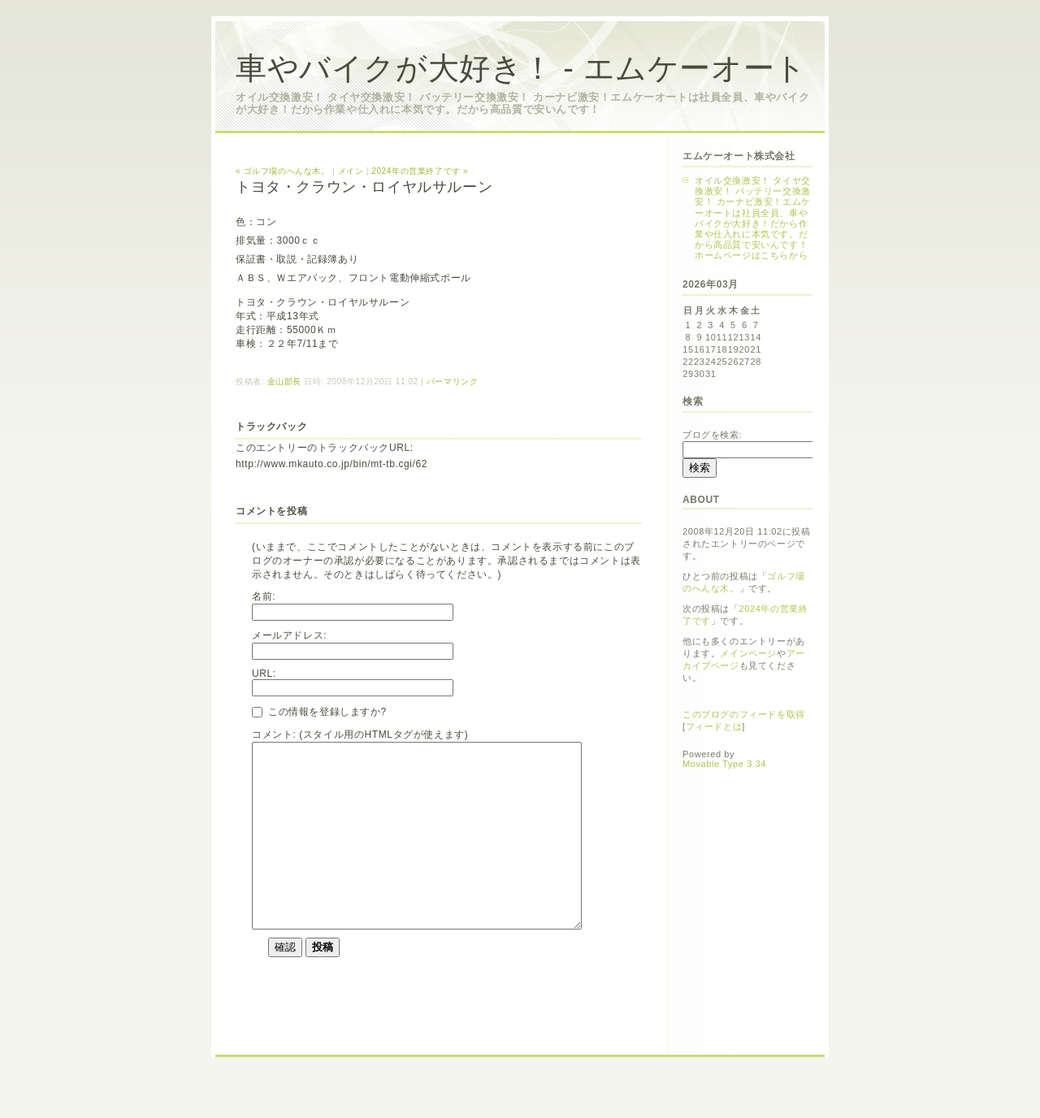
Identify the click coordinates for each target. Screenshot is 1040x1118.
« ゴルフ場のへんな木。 (283, 171)
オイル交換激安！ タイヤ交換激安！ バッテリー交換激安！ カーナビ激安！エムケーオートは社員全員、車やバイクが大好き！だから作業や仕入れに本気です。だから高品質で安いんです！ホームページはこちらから (753, 218)
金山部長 (284, 381)
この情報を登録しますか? (319, 711)
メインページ (748, 653)
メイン (351, 171)
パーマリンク (453, 381)
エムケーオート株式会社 (738, 156)
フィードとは (714, 726)
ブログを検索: (712, 435)
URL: (264, 673)
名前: (263, 596)
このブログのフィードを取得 (743, 714)
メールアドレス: (289, 635)
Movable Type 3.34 (724, 764)
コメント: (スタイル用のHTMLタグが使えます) (360, 734)
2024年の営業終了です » (419, 171)
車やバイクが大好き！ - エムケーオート (521, 68)
